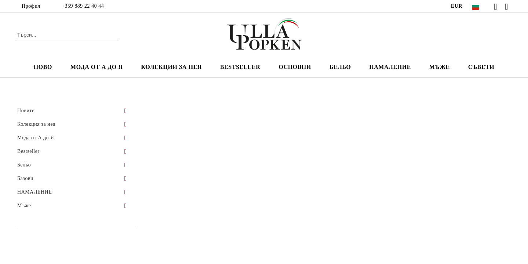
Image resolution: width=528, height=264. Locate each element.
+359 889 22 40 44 (83, 6)
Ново (43, 67)
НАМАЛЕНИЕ (390, 67)
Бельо (340, 67)
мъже (439, 67)
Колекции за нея (171, 67)
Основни (295, 67)
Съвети (481, 67)
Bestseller (240, 67)
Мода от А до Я (96, 67)
